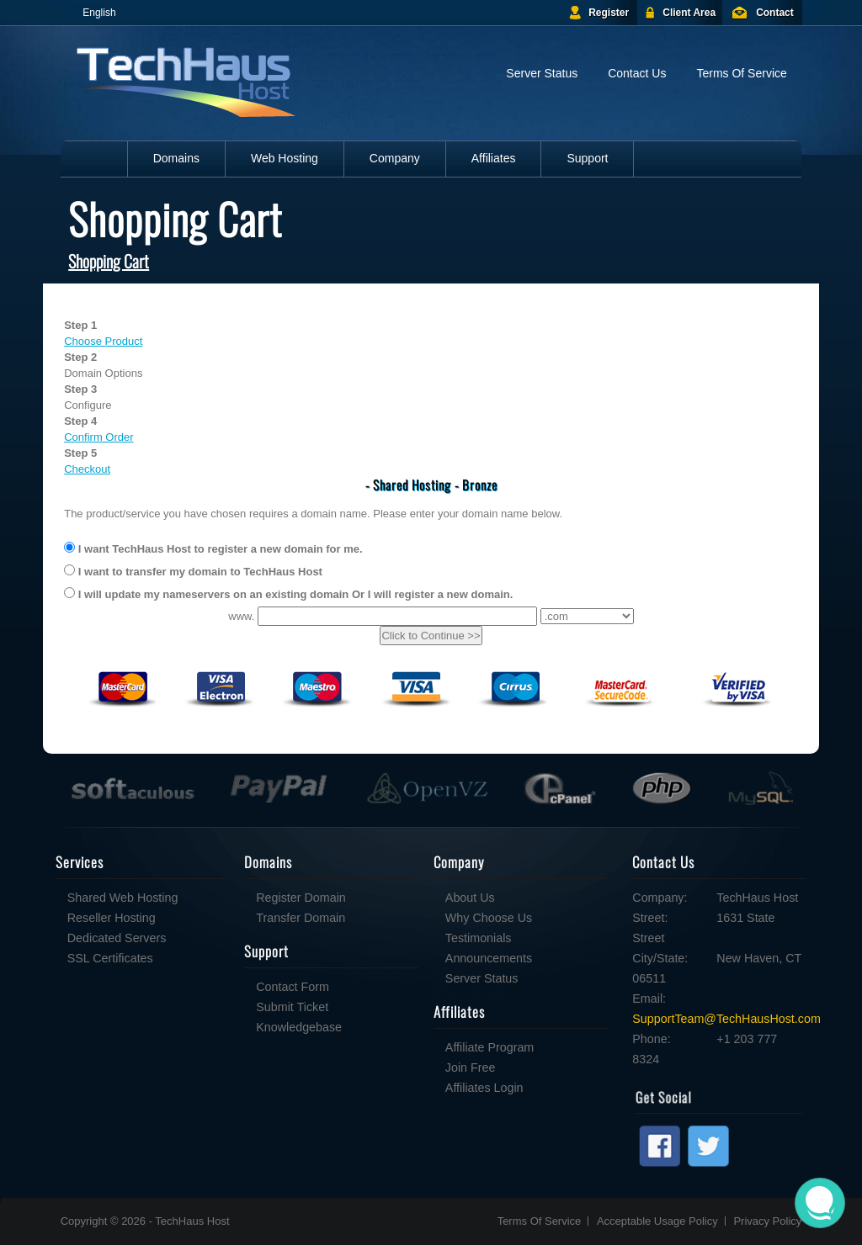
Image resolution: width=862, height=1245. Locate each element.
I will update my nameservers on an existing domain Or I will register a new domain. (288, 594)
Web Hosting (284, 158)
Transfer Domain (189, 917)
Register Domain (189, 897)
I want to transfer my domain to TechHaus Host (193, 571)
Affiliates (493, 158)
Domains (176, 158)
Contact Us (637, 73)
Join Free (359, 1067)
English (98, 13)
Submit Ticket (181, 1007)
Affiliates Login (373, 1087)
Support (587, 158)
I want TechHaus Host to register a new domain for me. (213, 548)
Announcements (377, 958)
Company (395, 158)
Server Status (541, 73)
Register (608, 13)
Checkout (87, 469)
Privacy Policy (767, 1221)
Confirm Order (98, 437)
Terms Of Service (741, 73)
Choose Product (103, 341)
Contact (775, 13)
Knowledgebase (188, 1027)
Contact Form (181, 986)
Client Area (689, 13)
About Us (359, 897)
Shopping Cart (108, 260)
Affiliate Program (378, 1047)
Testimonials (367, 938)
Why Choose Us (377, 917)
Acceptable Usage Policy (657, 1221)
